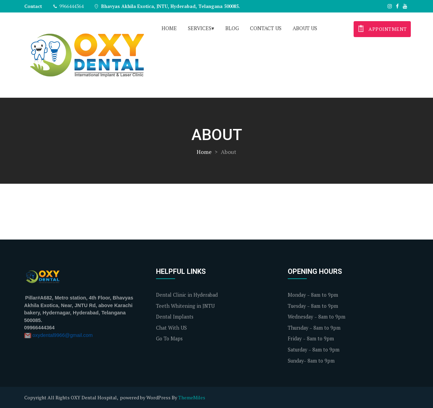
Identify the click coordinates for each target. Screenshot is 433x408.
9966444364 (68, 6)
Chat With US (171, 327)
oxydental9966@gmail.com (63, 335)
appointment (381, 28)
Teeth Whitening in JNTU (185, 306)
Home (169, 28)
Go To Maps (169, 338)
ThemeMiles (191, 397)
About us (305, 28)
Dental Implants (174, 316)
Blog (232, 28)
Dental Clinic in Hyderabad (187, 295)
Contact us (266, 28)
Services (199, 28)
